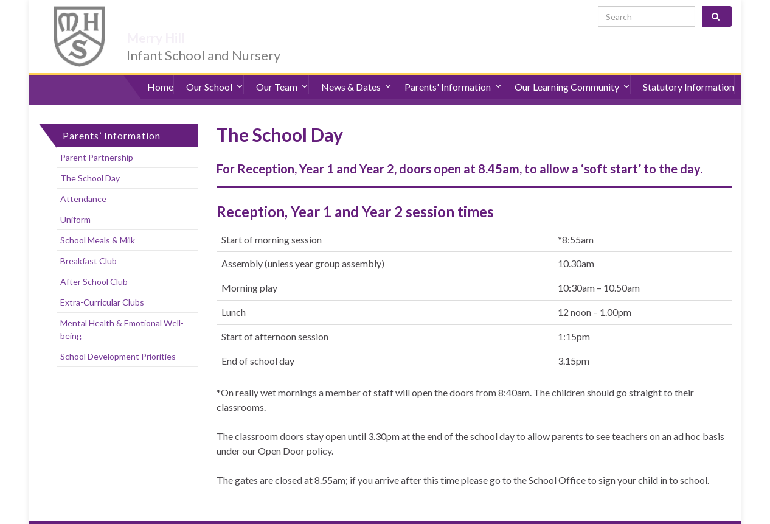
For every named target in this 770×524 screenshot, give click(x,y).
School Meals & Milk (97, 220)
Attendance (83, 178)
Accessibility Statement (158, 512)
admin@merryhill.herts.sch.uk (674, 512)
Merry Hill (175, 19)
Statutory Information (688, 73)
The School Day (90, 158)
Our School (214, 73)
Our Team (282, 73)
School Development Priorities (118, 336)
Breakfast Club (88, 241)
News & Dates (356, 73)
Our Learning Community (572, 73)
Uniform (75, 199)
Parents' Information (453, 73)
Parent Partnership (96, 137)
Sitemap (226, 512)
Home (160, 73)
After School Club (94, 261)
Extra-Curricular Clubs (102, 282)
